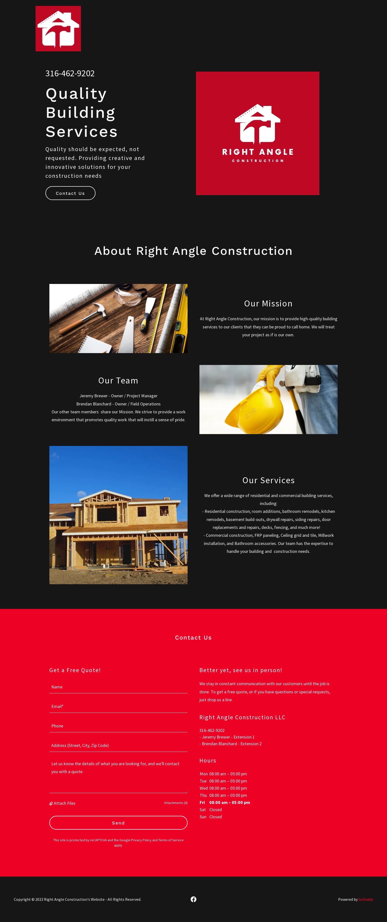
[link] (58, 6)
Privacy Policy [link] (141, 840)
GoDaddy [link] (365, 899)
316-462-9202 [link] (70, 73)
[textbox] (118, 686)
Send (118, 822)
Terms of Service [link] (171, 840)
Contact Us (70, 193)
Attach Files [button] (65, 803)
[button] (51, 803)
